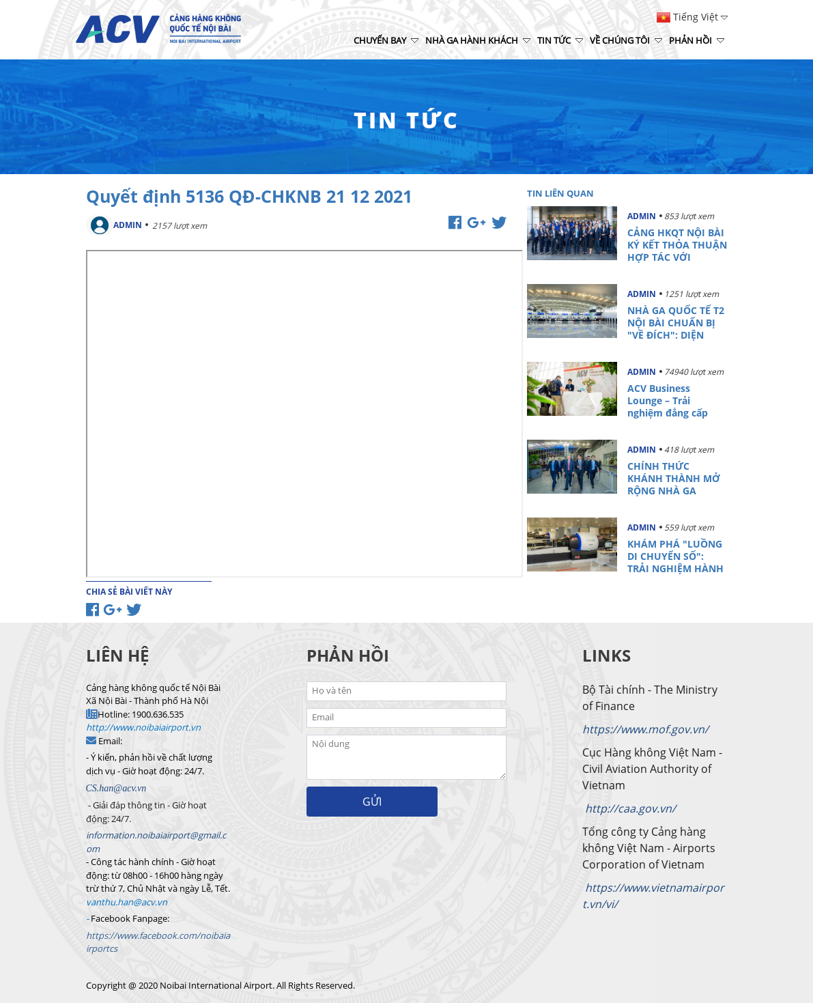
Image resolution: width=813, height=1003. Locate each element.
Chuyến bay (386, 40)
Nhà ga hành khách (477, 40)
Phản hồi (696, 40)
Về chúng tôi (626, 40)
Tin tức (560, 40)
